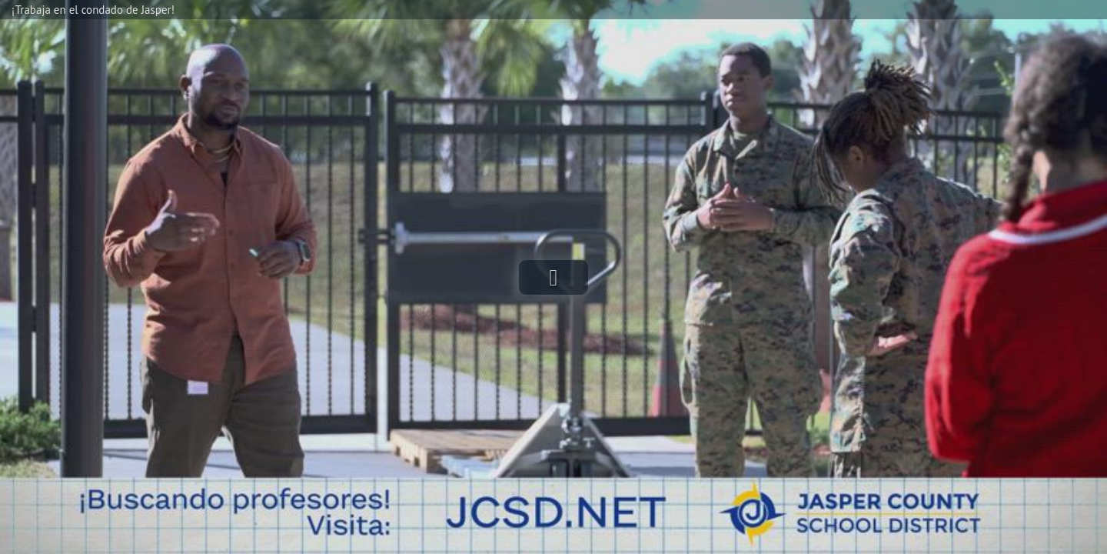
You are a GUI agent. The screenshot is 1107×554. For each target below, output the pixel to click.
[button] (553, 277)
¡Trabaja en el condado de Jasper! (93, 9)
